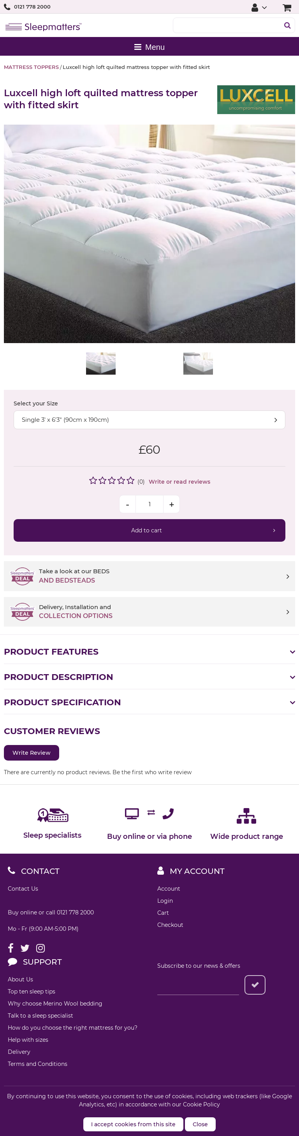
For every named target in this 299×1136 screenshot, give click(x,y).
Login (165, 900)
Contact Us (23, 888)
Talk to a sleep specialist (40, 1015)
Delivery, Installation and (164, 612)
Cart (163, 912)
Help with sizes (28, 1039)
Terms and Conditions (37, 1063)
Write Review (31, 752)
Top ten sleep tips (31, 991)
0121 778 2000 (32, 7)
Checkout (170, 924)
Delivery (19, 1051)
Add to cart (146, 530)
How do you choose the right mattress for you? (72, 1027)
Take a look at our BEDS (164, 576)
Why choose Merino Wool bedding (55, 1003)
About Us (20, 979)
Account (168, 888)
